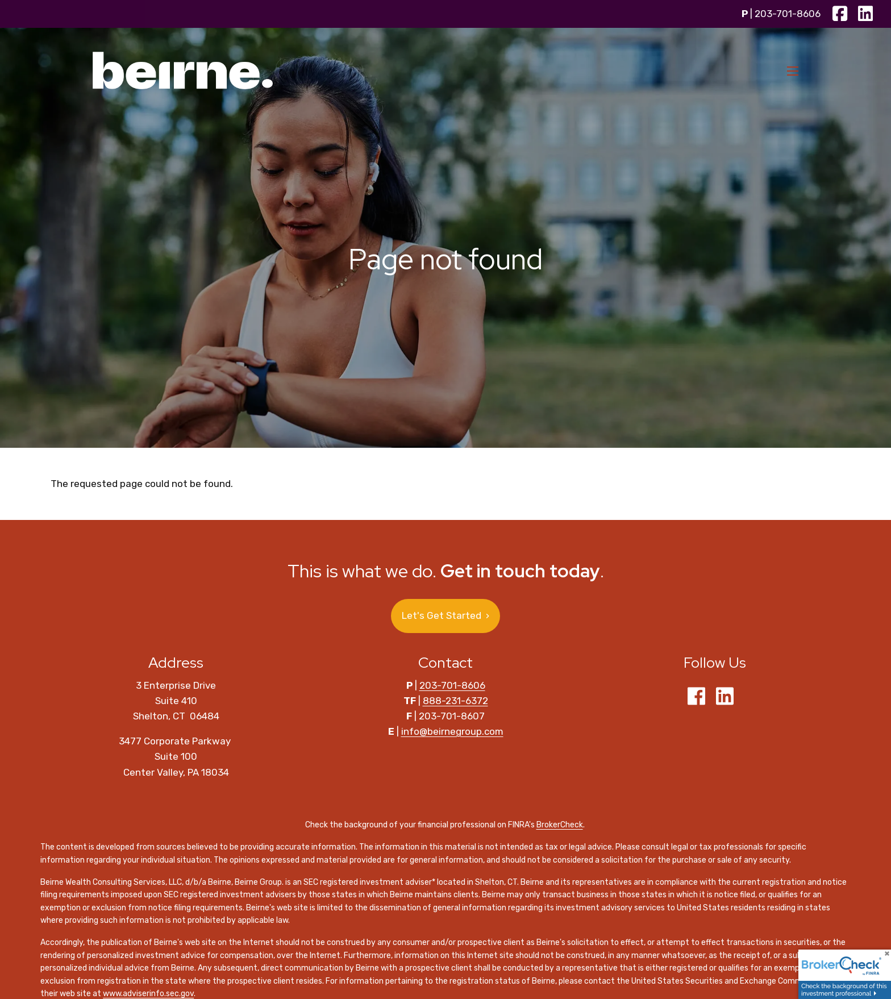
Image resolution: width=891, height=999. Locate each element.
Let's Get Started (445, 615)
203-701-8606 (788, 13)
